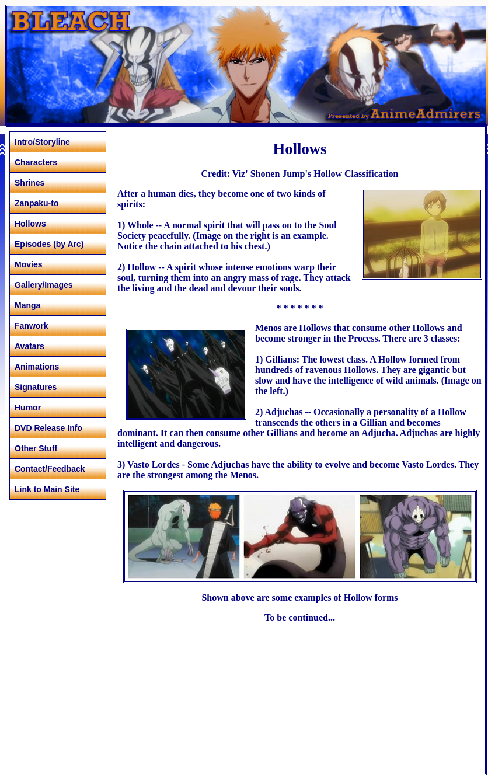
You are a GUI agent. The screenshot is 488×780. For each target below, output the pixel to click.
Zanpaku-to (36, 203)
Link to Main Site (47, 489)
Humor (28, 407)
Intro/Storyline (42, 142)
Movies (28, 264)
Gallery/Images (44, 285)
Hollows (30, 223)
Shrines (29, 182)
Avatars (29, 346)
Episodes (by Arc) (49, 244)
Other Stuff (36, 448)
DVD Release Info (48, 428)
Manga (27, 305)
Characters (36, 162)
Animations (37, 366)
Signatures (36, 387)
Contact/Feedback (50, 468)
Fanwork (31, 325)
